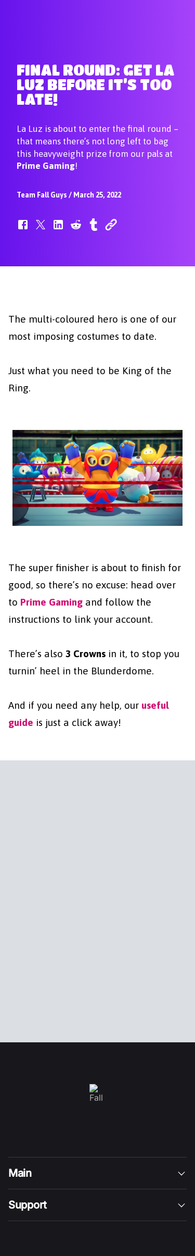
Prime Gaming (51, 601)
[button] (23, 229)
